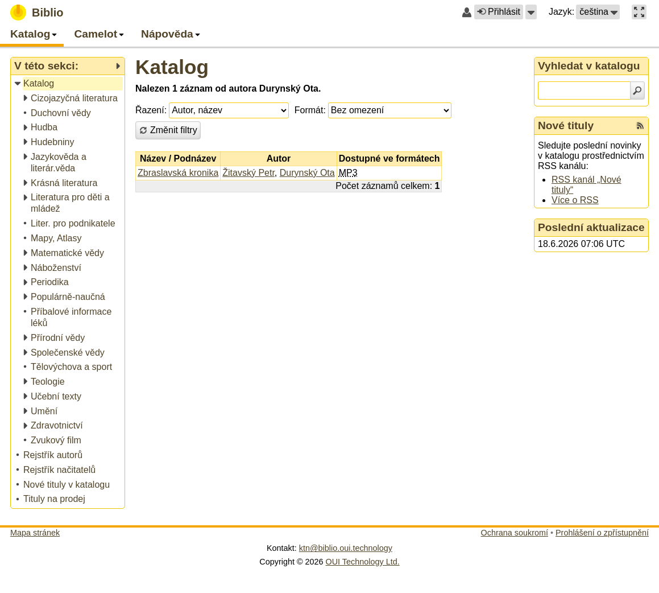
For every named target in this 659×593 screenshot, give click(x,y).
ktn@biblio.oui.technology (345, 548)
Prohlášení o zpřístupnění (602, 532)
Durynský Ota (307, 173)
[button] (531, 12)
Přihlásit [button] (498, 12)
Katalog (172, 67)
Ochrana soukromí (514, 532)
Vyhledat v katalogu (589, 66)
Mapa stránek (35, 532)
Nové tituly (566, 125)
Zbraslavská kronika (178, 173)
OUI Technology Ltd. (363, 561)
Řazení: (151, 110)
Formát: (310, 110)
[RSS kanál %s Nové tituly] (640, 126)
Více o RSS (575, 200)
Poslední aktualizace (591, 227)
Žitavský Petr (248, 173)
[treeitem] (68, 84)
